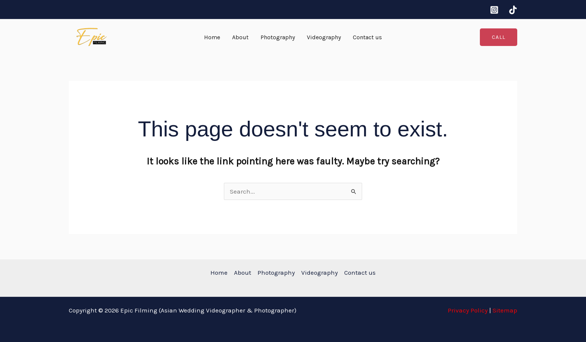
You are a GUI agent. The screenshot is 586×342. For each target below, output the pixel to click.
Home (212, 37)
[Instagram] (494, 10)
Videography (324, 37)
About (240, 37)
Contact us (367, 37)
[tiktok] (513, 10)
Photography (277, 37)
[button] (498, 37)
